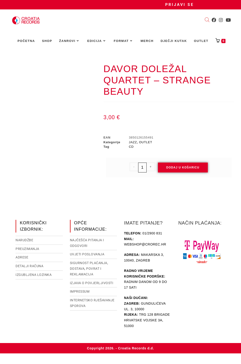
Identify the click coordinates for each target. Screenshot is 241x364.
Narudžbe (24, 240)
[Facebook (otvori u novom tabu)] (213, 20)
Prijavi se (179, 4)
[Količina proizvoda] (142, 167)
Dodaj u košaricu (183, 167)
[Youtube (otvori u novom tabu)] (228, 20)
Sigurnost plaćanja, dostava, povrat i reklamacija (89, 268)
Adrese (22, 257)
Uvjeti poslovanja (87, 254)
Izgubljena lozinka (34, 275)
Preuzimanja (27, 249)
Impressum (80, 291)
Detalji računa (29, 266)
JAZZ (133, 142)
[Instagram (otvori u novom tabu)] (221, 20)
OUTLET (145, 142)
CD (131, 146)
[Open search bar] (207, 20)
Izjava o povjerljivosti (91, 283)
